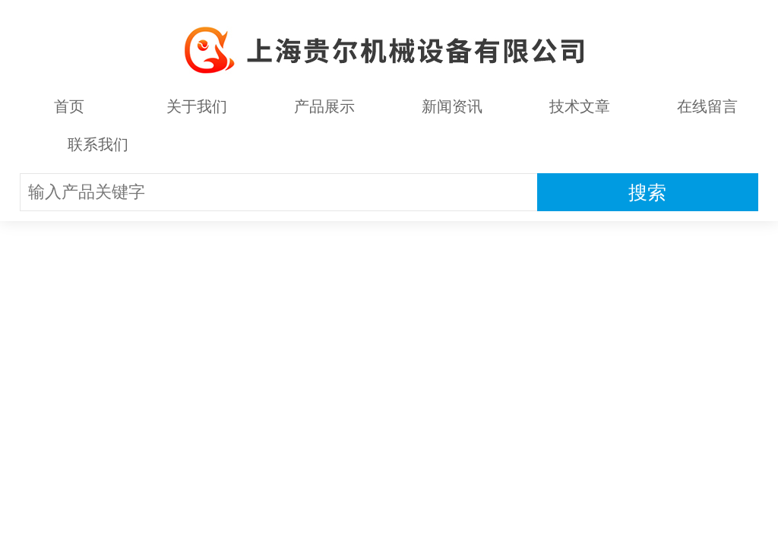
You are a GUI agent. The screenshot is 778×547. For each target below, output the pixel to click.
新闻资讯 (452, 106)
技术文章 (579, 106)
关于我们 (196, 106)
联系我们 (98, 144)
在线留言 (707, 106)
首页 (69, 106)
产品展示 (324, 106)
